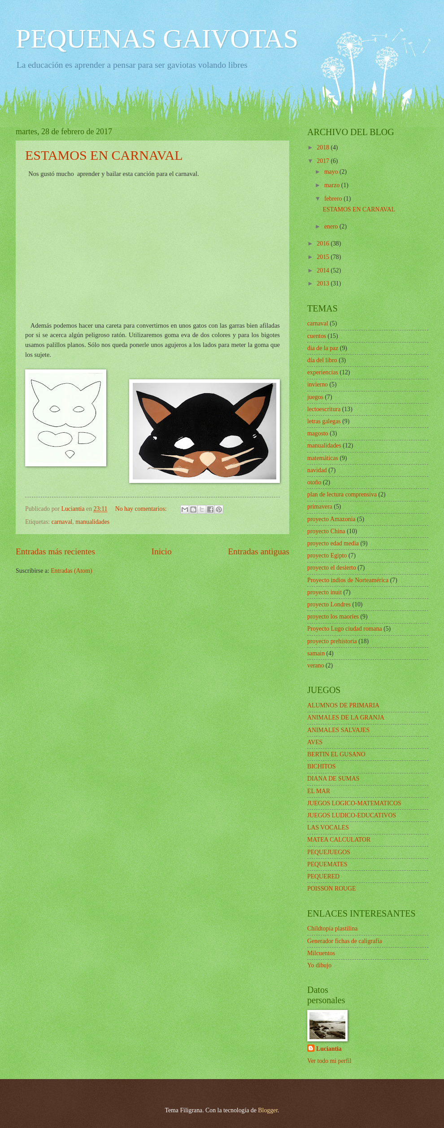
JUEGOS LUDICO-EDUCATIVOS (351, 815)
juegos (315, 397)
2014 (324, 270)
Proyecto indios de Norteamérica (347, 580)
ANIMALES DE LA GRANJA (345, 717)
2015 (324, 257)
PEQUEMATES (327, 864)
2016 (324, 243)
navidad (317, 470)
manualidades (92, 521)
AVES (314, 742)
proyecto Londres (329, 604)
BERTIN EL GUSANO (336, 754)
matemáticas (322, 458)
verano (315, 665)
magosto (317, 433)
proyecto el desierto (331, 567)
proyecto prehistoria (332, 641)
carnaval (62, 521)
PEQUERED (323, 876)
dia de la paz (322, 348)
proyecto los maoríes (333, 616)
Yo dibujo (319, 965)
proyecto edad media (333, 543)
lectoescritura (323, 409)
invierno (317, 384)
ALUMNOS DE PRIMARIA (343, 705)
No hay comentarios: (141, 508)
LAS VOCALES (328, 827)
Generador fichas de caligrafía (344, 941)
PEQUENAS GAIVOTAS (157, 38)
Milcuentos (321, 953)
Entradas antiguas (258, 551)
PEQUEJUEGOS (328, 852)
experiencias (322, 372)
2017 (324, 161)
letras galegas (324, 421)
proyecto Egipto (327, 555)
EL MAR (318, 791)
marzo (332, 185)
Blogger (268, 1110)
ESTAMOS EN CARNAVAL (104, 155)
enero (332, 226)
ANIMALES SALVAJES (338, 730)
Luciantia (329, 1048)
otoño (314, 482)
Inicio (162, 551)
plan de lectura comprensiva (342, 494)
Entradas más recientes (55, 551)
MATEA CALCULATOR (338, 839)
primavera (319, 506)
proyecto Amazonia (331, 519)
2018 (324, 147)
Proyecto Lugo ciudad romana (344, 628)
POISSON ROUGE (331, 888)
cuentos (316, 336)
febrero (334, 198)
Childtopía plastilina (332, 928)
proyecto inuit (324, 592)
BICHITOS (321, 766)
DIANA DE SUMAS (333, 778)
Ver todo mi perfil (329, 1061)
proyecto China (326, 531)
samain (316, 653)
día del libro (322, 360)
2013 (324, 283)
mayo (332, 171)
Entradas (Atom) (71, 570)
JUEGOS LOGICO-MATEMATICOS (354, 803)
